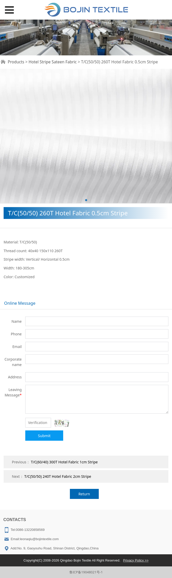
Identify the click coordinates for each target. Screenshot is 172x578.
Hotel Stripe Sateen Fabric (53, 62)
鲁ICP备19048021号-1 (86, 572)
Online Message (19, 303)
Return (84, 493)
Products (16, 62)
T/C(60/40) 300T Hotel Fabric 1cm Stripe (64, 462)
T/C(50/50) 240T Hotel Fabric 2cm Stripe (57, 476)
